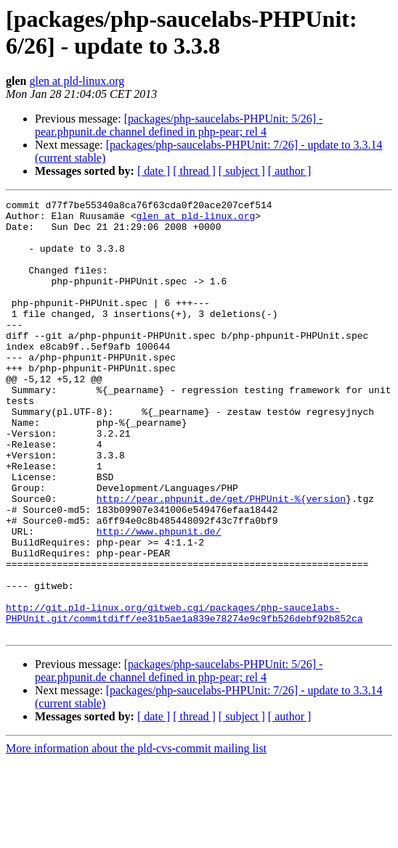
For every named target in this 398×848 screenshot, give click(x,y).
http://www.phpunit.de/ (159, 598)
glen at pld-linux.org (76, 81)
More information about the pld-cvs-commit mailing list (136, 835)
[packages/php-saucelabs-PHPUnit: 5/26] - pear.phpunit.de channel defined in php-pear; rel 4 (178, 125)
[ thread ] (194, 171)
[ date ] (153, 171)
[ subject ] (242, 171)
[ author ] (290, 171)
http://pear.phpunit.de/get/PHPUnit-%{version (221, 559)
